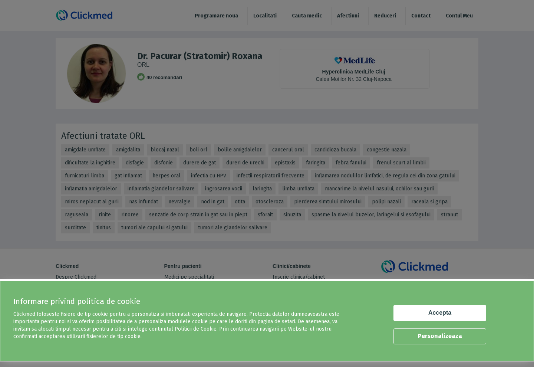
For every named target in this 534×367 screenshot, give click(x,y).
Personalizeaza (440, 336)
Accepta (439, 312)
